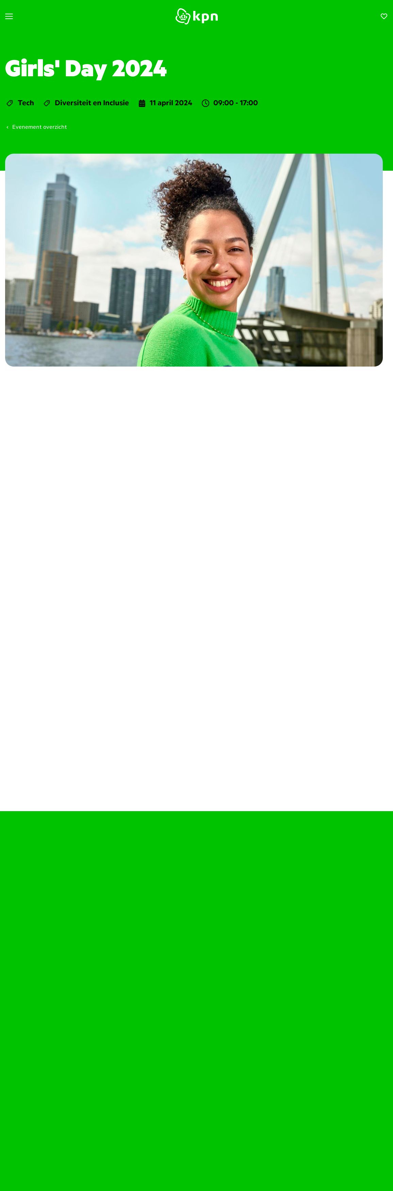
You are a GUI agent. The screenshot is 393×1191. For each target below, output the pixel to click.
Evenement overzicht (36, 127)
